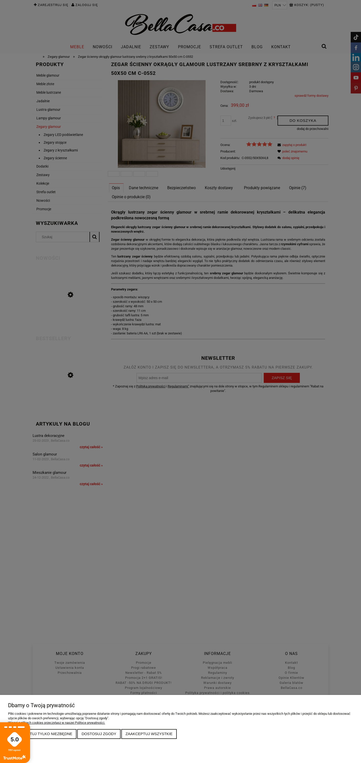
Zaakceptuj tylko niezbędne (42, 734)
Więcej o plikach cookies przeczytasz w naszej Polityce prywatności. (56, 723)
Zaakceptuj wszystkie (149, 734)
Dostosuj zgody (98, 734)
